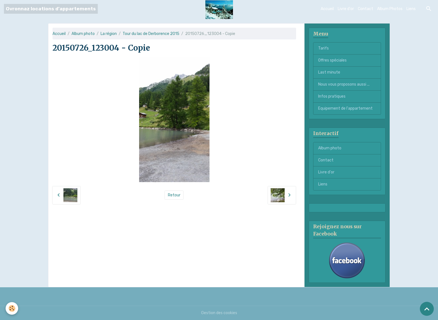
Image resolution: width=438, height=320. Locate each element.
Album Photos (390, 8)
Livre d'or (346, 8)
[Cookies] (12, 308)
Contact (365, 8)
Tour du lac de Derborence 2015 (151, 33)
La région (109, 33)
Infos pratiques (332, 96)
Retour (174, 195)
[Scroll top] (427, 309)
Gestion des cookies (219, 312)
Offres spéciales (332, 60)
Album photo (83, 33)
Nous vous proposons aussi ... (344, 84)
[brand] (51, 9)
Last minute (329, 72)
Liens (411, 8)
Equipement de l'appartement (345, 108)
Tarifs (323, 48)
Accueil (327, 8)
